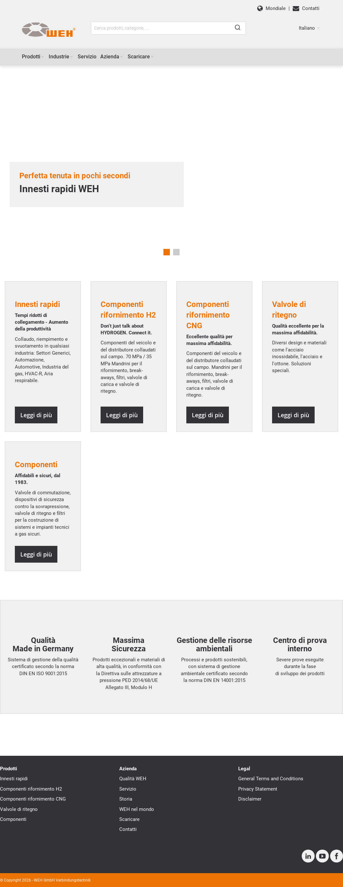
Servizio (127, 789)
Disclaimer (249, 799)
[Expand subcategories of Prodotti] (42, 56)
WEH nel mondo (136, 809)
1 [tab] (166, 252)
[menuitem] (33, 57)
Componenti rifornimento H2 (31, 789)
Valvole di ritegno (19, 809)
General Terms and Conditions (270, 779)
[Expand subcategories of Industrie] (71, 56)
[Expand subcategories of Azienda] (121, 56)
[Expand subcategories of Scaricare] (152, 56)
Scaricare (129, 819)
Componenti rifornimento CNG (33, 799)
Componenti (13, 819)
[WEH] (48, 30)
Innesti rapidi (14, 779)
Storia (125, 799)
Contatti (128, 829)
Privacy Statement (257, 789)
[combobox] (168, 28)
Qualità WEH (132, 779)
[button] (309, 28)
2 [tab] (176, 252)
